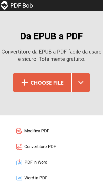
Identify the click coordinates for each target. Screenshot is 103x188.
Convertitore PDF (36, 146)
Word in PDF (31, 178)
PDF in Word (31, 162)
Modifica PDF (32, 131)
